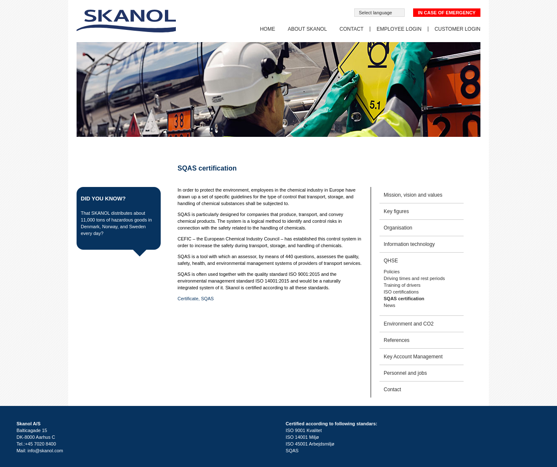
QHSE (391, 261)
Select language (375, 12)
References (396, 340)
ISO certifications (401, 291)
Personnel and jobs (405, 373)
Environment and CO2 (409, 324)
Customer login (457, 29)
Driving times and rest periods (414, 278)
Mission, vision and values (413, 195)
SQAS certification (404, 298)
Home (267, 29)
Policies (392, 271)
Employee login (399, 29)
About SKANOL (307, 29)
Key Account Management (413, 357)
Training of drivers (402, 285)
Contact (351, 29)
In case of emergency (447, 12)
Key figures (396, 211)
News (389, 305)
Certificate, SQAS (196, 298)
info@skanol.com (45, 450)
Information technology (409, 244)
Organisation (398, 228)
